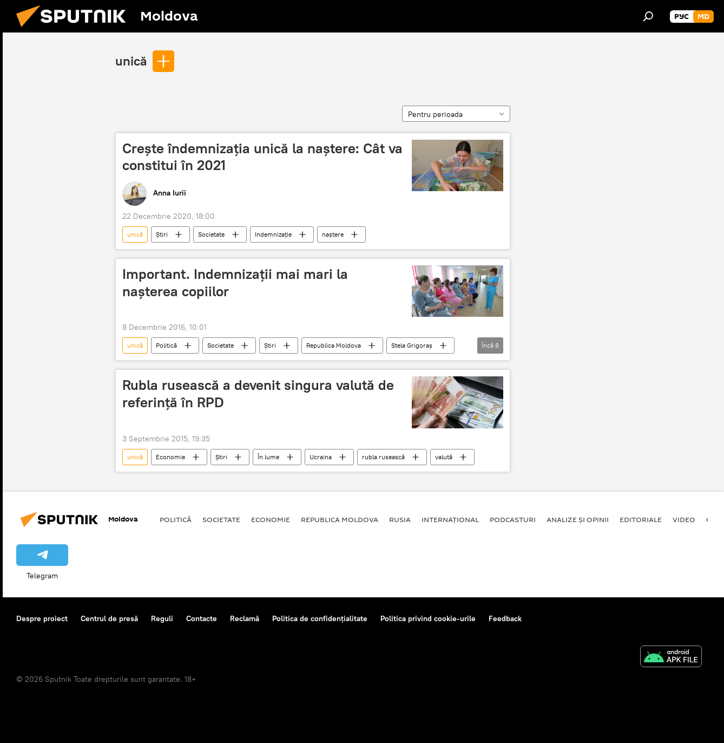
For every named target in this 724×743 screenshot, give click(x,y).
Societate (211, 234)
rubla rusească (383, 457)
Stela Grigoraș (411, 345)
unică (131, 61)
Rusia (400, 519)
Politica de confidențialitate (319, 618)
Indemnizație (273, 234)
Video (684, 519)
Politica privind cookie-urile (428, 618)
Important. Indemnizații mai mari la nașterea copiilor (235, 282)
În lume (268, 457)
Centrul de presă (109, 618)
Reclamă (244, 618)
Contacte (201, 618)
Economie (170, 457)
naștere (333, 234)
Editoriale (641, 519)
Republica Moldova (333, 345)
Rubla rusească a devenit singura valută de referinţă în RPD (258, 393)
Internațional (450, 519)
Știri (162, 234)
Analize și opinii (578, 519)
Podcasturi (513, 519)
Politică (166, 345)
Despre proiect (42, 618)
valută (443, 457)
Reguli (162, 618)
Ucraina (321, 457)
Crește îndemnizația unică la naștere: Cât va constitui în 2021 (262, 157)
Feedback (505, 618)
